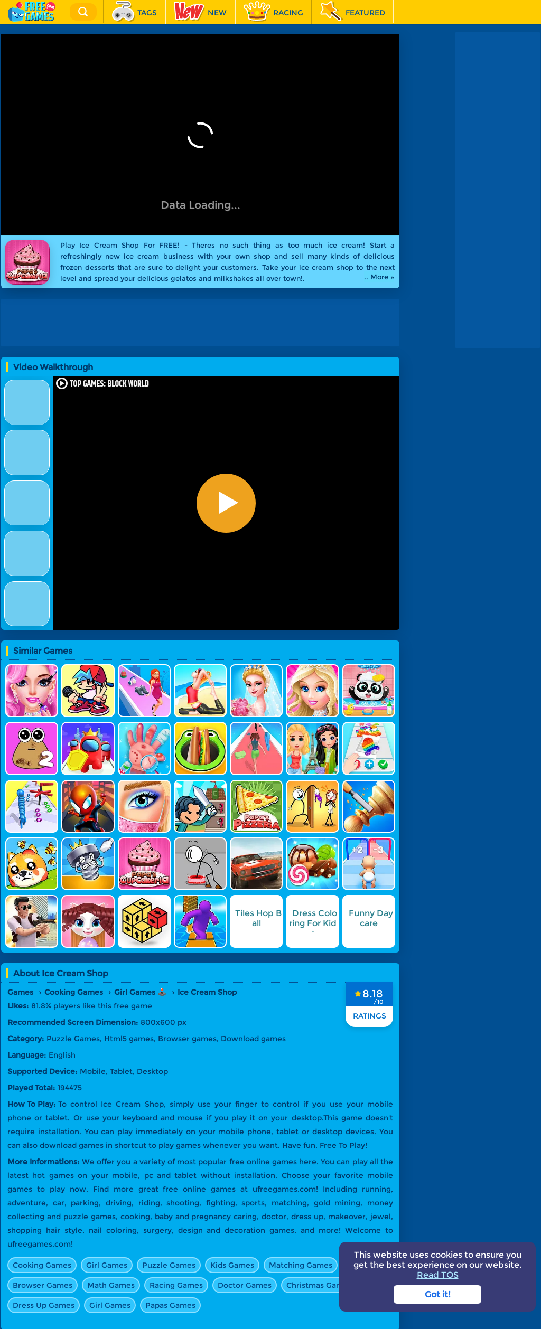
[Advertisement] (497, 190)
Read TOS (438, 1275)
